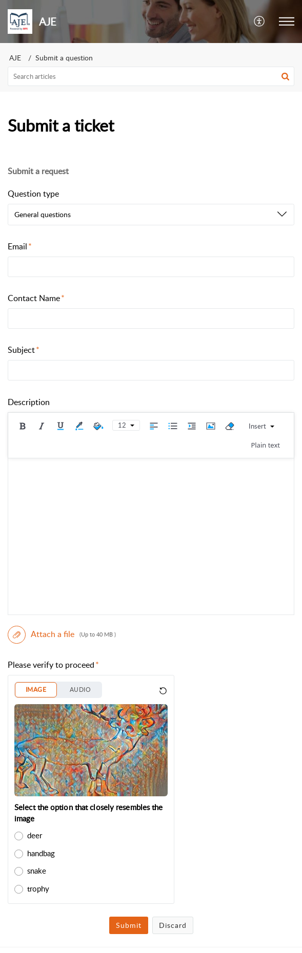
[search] (151, 76)
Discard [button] (173, 925)
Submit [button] (129, 925)
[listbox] (151, 214)
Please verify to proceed (53, 664)
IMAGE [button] (36, 689)
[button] (259, 21)
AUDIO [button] (80, 689)
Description (29, 402)
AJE (15, 57)
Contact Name (36, 298)
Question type (33, 193)
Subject (23, 349)
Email (20, 246)
